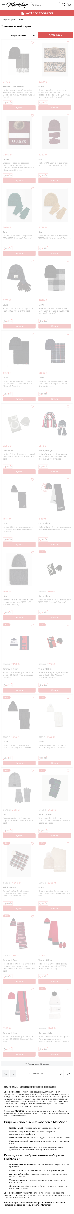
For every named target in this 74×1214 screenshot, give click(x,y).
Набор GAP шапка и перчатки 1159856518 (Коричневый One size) (54, 237)
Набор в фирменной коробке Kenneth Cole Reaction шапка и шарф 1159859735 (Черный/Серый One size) (19, 93)
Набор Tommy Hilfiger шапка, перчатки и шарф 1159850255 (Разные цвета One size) (52, 456)
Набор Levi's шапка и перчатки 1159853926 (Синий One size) (18, 309)
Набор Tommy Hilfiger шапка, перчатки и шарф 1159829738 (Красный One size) (52, 966)
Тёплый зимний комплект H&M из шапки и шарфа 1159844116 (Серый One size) (18, 602)
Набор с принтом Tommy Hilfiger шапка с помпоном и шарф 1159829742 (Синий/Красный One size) (19, 967)
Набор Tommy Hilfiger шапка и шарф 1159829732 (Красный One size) (18, 1039)
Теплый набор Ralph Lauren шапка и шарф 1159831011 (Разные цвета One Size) (54, 820)
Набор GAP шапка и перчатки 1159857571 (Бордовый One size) (53, 164)
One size (8, 102)
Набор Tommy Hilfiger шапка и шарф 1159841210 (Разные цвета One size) (18, 674)
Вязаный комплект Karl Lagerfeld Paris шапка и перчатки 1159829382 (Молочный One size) (54, 1039)
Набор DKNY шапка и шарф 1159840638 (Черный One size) (17, 746)
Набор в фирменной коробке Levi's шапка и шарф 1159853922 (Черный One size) (53, 310)
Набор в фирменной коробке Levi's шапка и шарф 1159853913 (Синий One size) (53, 383)
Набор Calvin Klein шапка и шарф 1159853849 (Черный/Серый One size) (19, 456)
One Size (43, 830)
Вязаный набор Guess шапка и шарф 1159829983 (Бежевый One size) (54, 893)
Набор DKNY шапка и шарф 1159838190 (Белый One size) (52, 746)
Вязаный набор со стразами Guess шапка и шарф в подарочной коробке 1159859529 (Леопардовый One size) (54, 93)
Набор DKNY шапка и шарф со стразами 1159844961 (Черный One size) (18, 529)
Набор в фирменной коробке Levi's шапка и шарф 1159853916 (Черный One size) (18, 383)
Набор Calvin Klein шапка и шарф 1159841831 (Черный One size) (54, 601)
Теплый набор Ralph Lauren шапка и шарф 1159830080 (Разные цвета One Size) (16, 893)
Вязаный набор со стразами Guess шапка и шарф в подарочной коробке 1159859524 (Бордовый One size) (18, 166)
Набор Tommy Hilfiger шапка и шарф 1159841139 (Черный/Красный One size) (53, 674)
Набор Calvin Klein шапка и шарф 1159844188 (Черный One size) (54, 528)
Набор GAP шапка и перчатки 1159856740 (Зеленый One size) (17, 237)
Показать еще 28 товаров (38, 1064)
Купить (19, 108)
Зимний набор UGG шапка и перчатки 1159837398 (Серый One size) (19, 820)
